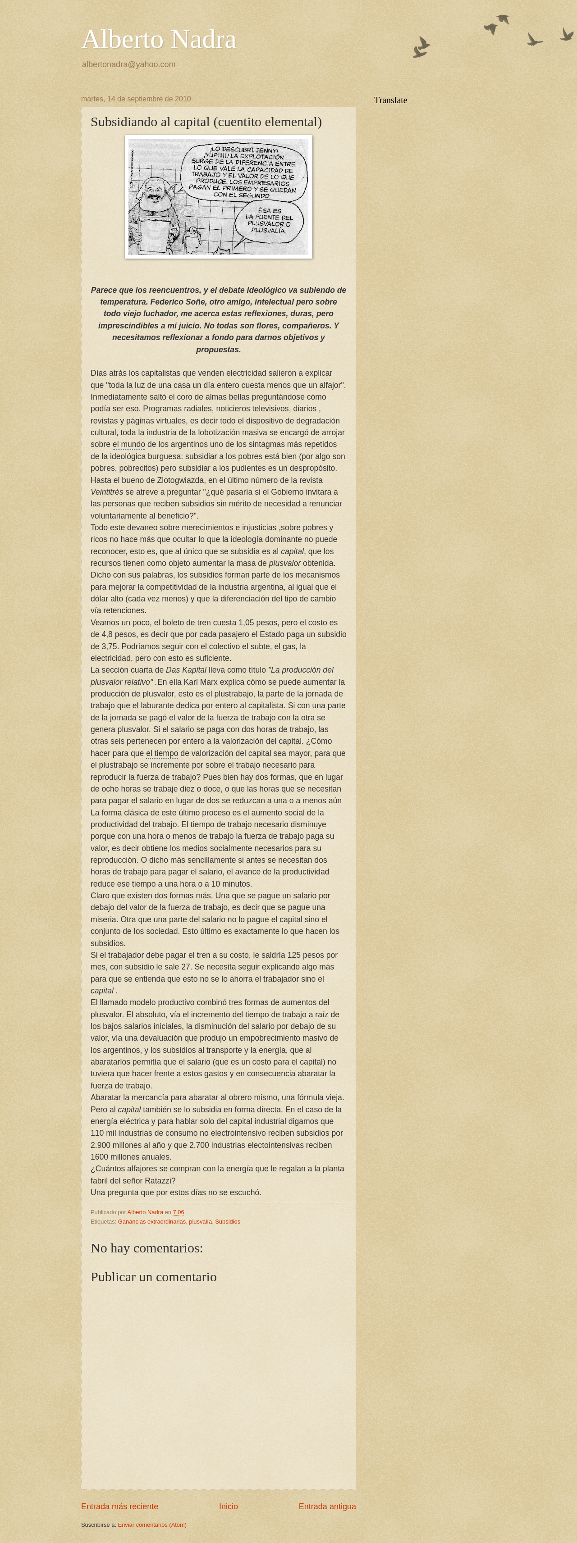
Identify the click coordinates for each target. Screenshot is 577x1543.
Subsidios (227, 1221)
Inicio (228, 1506)
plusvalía (200, 1221)
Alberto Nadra (159, 39)
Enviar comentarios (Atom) (152, 1524)
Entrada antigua (327, 1506)
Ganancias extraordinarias (152, 1221)
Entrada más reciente (119, 1506)
